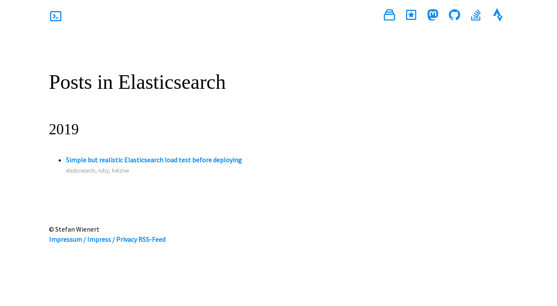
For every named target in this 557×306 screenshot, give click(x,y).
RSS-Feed (151, 239)
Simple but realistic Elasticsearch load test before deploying (154, 160)
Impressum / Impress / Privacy (93, 239)
